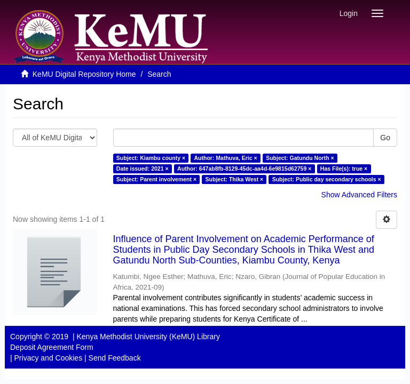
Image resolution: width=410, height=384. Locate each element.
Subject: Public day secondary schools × (326, 179)
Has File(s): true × (343, 168)
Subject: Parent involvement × (156, 179)
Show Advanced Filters (359, 194)
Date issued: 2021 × (142, 168)
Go (385, 137)
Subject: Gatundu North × (300, 158)
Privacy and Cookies (48, 358)
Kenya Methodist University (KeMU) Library (147, 336)
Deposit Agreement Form (51, 347)
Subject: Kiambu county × (150, 158)
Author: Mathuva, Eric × (225, 158)
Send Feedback (115, 358)
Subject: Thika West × (235, 179)
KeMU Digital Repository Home (84, 74)
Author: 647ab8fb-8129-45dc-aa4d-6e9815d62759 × (244, 168)
